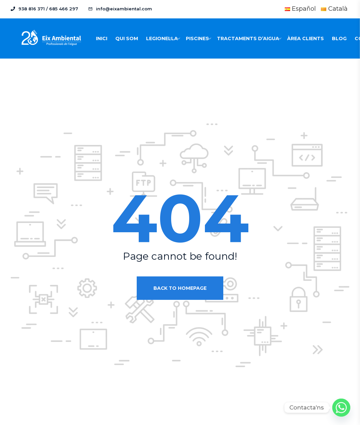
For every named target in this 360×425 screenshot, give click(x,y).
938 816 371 (31, 8)
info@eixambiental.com (124, 8)
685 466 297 (63, 8)
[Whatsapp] (341, 408)
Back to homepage (180, 288)
